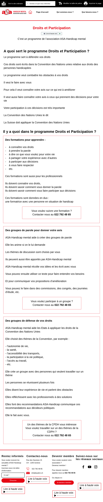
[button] (90, 12)
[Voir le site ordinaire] (15, 4)
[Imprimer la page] (95, 3)
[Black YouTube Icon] (89, 467)
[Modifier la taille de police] (72, 3)
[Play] (4, 492)
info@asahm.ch (37, 473)
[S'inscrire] (13, 480)
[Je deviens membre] (64, 483)
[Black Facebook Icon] (83, 467)
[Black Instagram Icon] (96, 467)
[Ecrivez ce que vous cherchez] (40, 3)
